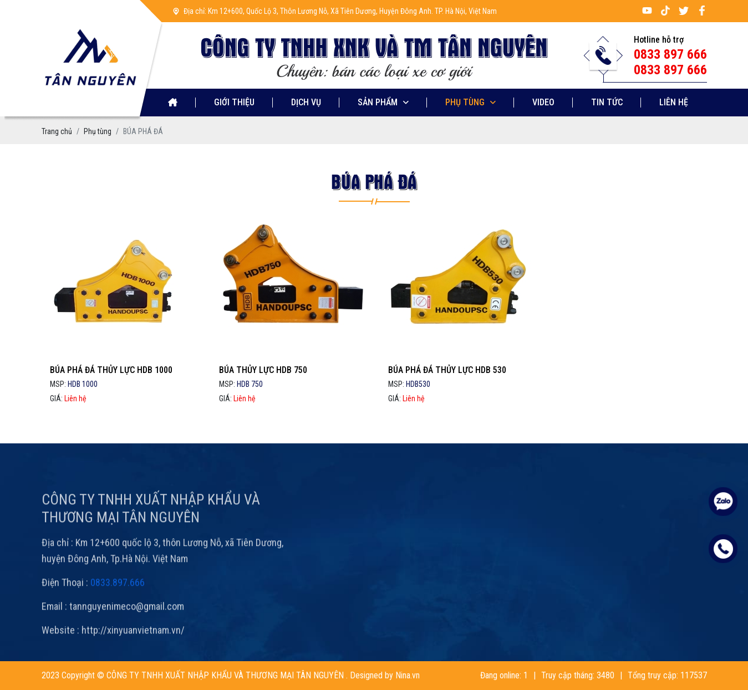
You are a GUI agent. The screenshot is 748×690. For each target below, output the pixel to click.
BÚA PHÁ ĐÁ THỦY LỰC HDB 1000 (111, 370)
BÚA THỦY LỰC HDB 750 (263, 370)
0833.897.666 (117, 598)
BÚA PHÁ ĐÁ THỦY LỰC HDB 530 (447, 370)
